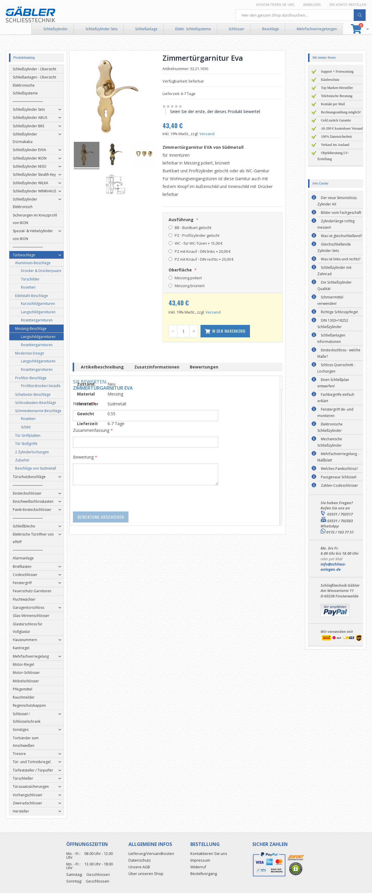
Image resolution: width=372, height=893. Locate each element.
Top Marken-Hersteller (337, 88)
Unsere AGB (139, 866)
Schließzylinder (55, 28)
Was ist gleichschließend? (341, 235)
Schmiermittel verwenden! (330, 300)
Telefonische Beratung (336, 96)
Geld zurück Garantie (336, 120)
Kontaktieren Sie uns (275, 4)
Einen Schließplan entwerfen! (333, 383)
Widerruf (198, 866)
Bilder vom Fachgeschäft (341, 212)
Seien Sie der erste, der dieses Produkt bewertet (223, 111)
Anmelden (312, 4)
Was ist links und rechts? (340, 259)
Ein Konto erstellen (348, 4)
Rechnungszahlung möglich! (341, 112)
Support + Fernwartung (337, 71)
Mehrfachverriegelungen (317, 28)
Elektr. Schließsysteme (193, 28)
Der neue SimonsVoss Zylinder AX (337, 201)
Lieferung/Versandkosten (151, 853)
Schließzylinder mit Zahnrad (334, 270)
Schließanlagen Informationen (331, 338)
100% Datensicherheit (336, 137)
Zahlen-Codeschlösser (339, 485)
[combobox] (300, 15)
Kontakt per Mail (333, 104)
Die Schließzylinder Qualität (334, 285)
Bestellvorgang (203, 873)
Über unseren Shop (145, 873)
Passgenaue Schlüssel (338, 477)
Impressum (200, 860)
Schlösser (236, 28)
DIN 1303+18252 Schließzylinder (332, 323)
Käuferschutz (330, 80)
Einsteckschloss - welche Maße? (338, 353)
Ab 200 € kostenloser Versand (342, 128)
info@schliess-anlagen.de (333, 566)
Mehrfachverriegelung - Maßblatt (338, 457)
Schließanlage (146, 28)
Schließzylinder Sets (101, 28)
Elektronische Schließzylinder (330, 427)
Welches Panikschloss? (339, 468)
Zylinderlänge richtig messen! (336, 224)
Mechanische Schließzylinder (329, 442)
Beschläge (270, 28)
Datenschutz (139, 860)
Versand (215, 133)
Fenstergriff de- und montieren (335, 412)
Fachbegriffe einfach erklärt (335, 397)
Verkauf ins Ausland (335, 145)
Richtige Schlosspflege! (339, 311)
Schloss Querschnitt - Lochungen (336, 368)
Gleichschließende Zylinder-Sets (334, 247)
